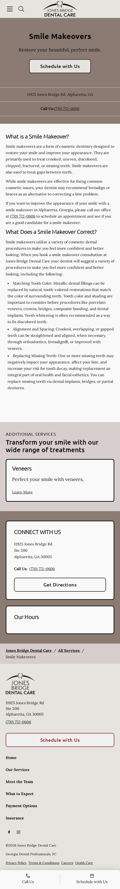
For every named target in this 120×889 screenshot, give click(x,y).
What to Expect (20, 793)
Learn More (22, 492)
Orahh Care (84, 863)
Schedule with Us (60, 66)
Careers (67, 863)
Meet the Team (19, 781)
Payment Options (21, 805)
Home (11, 757)
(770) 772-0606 (66, 108)
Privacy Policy (16, 863)
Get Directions (60, 584)
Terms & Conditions (43, 863)
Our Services (17, 769)
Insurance (15, 818)
